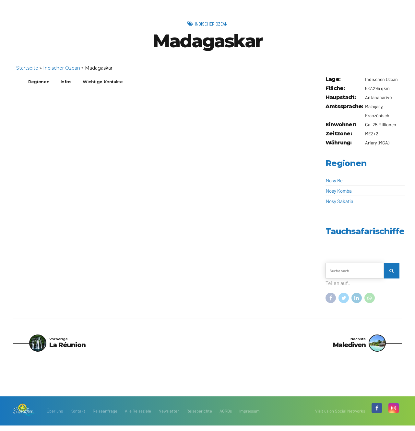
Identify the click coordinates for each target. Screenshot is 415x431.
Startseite (27, 68)
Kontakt (77, 416)
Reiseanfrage (105, 416)
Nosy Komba (339, 191)
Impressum (249, 416)
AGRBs (225, 416)
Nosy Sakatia (339, 201)
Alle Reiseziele (138, 416)
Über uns (55, 416)
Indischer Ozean (211, 23)
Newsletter (169, 416)
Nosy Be (334, 180)
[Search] (393, 272)
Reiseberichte (199, 416)
